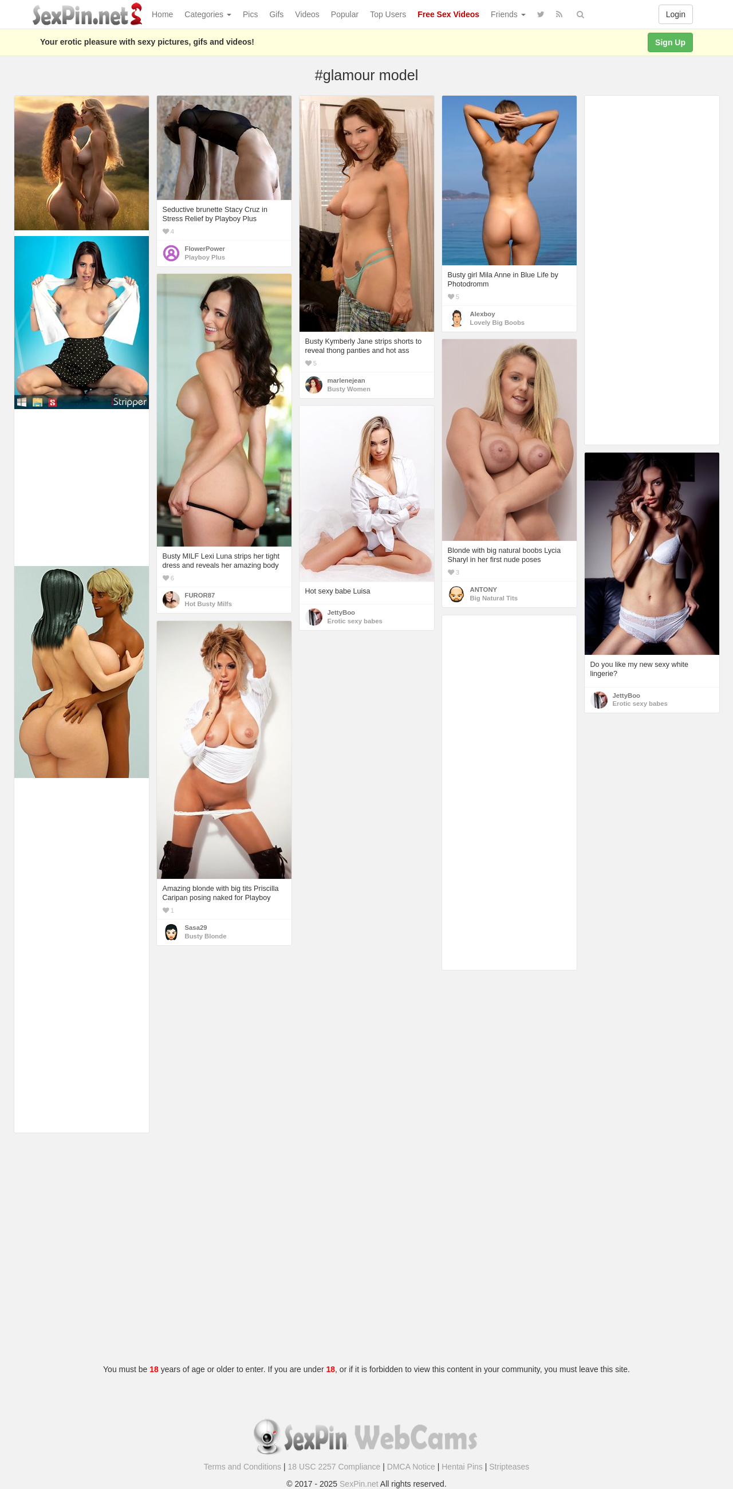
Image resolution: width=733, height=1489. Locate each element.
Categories (207, 14)
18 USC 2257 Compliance (334, 1466)
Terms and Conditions (242, 1466)
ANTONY (484, 589)
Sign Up (670, 42)
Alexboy (482, 314)
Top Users (388, 14)
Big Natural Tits (494, 598)
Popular (344, 14)
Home (162, 14)
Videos (307, 14)
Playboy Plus (205, 257)
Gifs (276, 14)
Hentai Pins (462, 1466)
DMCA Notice (411, 1466)
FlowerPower (205, 248)
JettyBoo (341, 612)
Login (675, 14)
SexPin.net (359, 1483)
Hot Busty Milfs (208, 603)
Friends (508, 14)
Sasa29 (196, 927)
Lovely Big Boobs (497, 322)
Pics (250, 14)
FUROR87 (200, 595)
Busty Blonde (206, 936)
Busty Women (349, 389)
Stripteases (509, 1466)
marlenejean (346, 380)
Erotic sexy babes (355, 621)
